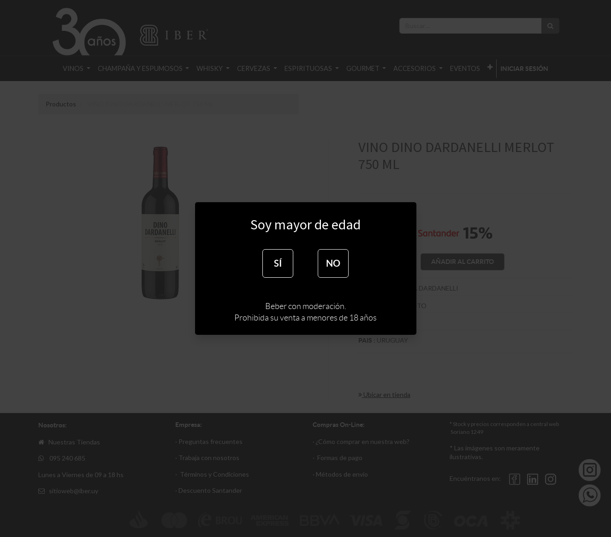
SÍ (278, 263)
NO (333, 263)
